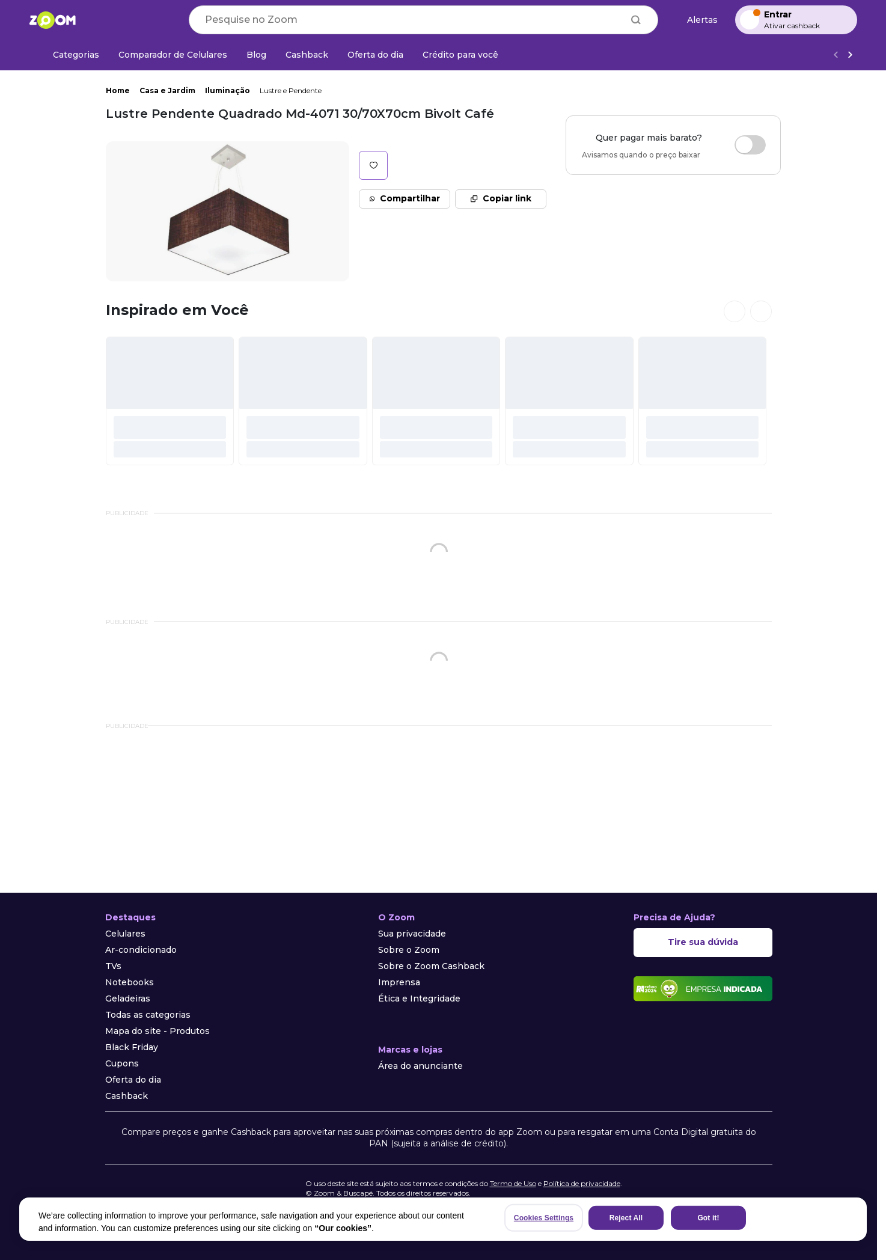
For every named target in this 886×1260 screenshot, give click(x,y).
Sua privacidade (412, 933)
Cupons (122, 1063)
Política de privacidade (581, 1183)
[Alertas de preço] (697, 20)
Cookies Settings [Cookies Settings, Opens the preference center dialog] (543, 1218)
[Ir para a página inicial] (52, 19)
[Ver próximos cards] (761, 311)
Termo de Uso (513, 1183)
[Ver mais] (850, 55)
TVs (113, 966)
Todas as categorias (148, 1014)
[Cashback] (307, 55)
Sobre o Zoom (408, 949)
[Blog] (256, 55)
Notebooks (129, 982)
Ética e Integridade (419, 998)
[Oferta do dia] (375, 55)
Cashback (126, 1095)
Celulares (125, 933)
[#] (170, 401)
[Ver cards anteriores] (734, 311)
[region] (443, 1219)
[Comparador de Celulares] (173, 55)
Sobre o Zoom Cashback (431, 966)
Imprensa (399, 982)
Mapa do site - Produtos (157, 1031)
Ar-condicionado (141, 949)
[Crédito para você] (460, 55)
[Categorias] (69, 55)
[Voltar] (835, 55)
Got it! (708, 1218)
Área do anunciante (420, 1065)
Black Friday (131, 1047)
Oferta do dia (133, 1079)
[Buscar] (636, 20)
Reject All (626, 1218)
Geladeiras (127, 998)
